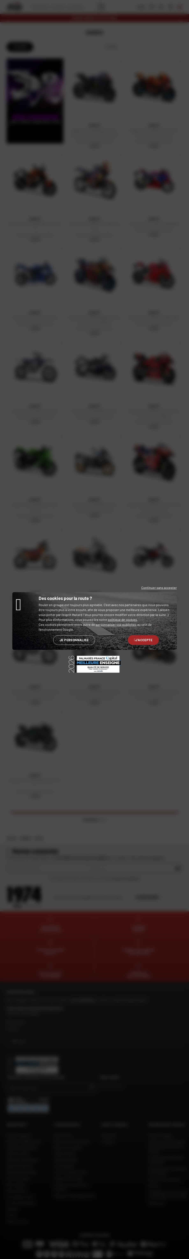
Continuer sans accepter (159, 588)
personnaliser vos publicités (116, 624)
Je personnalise (74, 640)
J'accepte (143, 640)
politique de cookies (122, 620)
